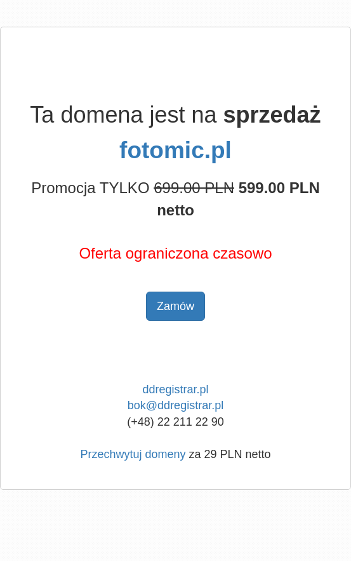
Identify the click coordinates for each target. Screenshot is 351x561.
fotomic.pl (175, 150)
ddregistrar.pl (175, 389)
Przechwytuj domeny (132, 454)
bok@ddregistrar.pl (175, 405)
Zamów (175, 306)
